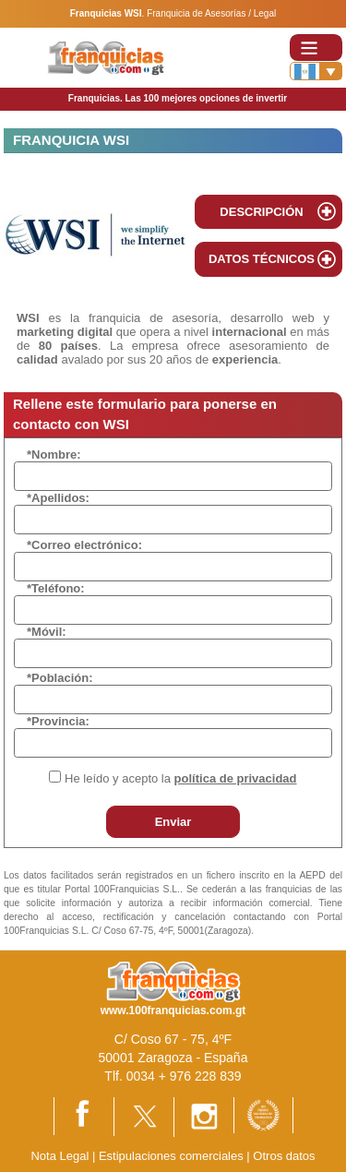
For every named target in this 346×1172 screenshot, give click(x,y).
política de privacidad (235, 778)
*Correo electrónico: (84, 545)
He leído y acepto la (180, 778)
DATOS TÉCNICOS (262, 259)
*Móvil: (46, 632)
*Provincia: (58, 721)
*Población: (60, 678)
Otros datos (284, 1156)
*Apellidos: (58, 498)
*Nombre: (54, 454)
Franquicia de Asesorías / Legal (211, 13)
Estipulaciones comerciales (172, 1156)
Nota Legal (59, 1156)
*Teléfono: (56, 588)
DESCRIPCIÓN (261, 212)
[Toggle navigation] (316, 47)
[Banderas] (316, 71)
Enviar (173, 822)
